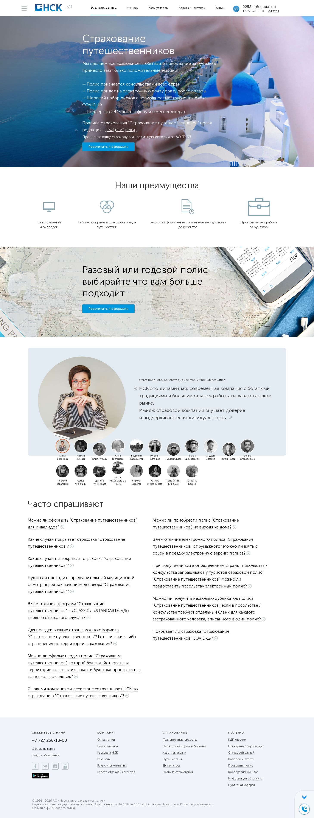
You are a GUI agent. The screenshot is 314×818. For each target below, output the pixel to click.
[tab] (88, 525)
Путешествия (172, 759)
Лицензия (38, 804)
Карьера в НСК (107, 752)
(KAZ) (111, 129)
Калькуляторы (159, 7)
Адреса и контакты (193, 7)
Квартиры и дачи (174, 752)
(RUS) (122, 129)
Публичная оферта (241, 785)
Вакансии (103, 759)
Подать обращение (45, 755)
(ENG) (133, 129)
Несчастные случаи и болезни (184, 746)
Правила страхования (178, 772)
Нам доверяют (107, 746)
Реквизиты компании (112, 765)
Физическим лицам (104, 7)
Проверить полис (240, 765)
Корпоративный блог (243, 772)
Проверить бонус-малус (245, 746)
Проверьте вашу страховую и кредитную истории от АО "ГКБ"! (146, 136)
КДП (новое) (237, 740)
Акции (221, 7)
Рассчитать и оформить (108, 150)
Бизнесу (133, 7)
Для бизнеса (171, 765)
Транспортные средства (180, 740)
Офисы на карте (43, 749)
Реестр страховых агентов (116, 772)
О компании (106, 740)
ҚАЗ (69, 7)
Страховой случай (241, 752)
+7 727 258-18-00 (254, 11)
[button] (88, 523)
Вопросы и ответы (241, 759)
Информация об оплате (245, 778)
